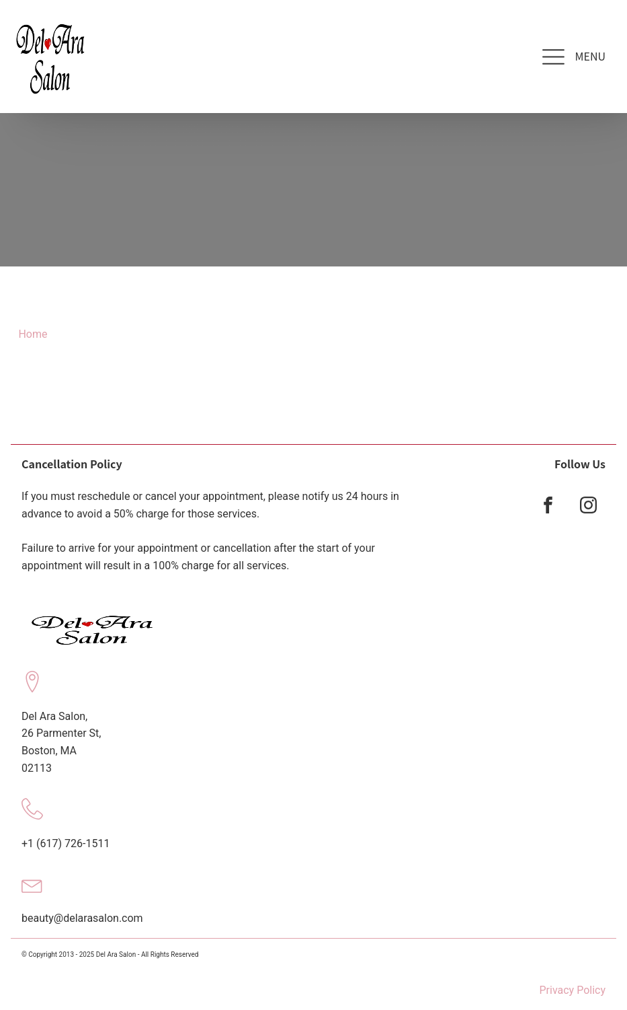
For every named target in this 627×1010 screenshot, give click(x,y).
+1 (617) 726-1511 (66, 843)
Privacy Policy (573, 990)
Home (32, 334)
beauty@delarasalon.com (82, 918)
